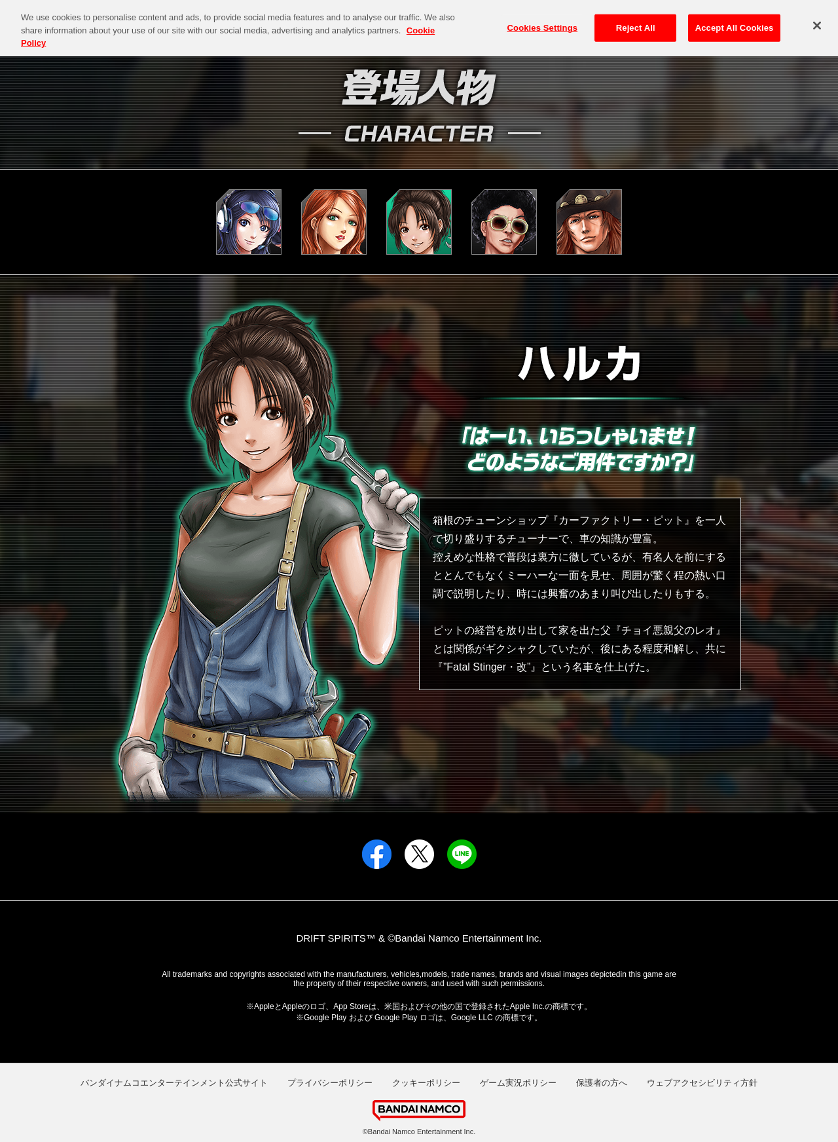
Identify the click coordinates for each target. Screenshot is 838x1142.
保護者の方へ (601, 1083)
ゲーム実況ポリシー (518, 1083)
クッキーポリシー (426, 1083)
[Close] (817, 20)
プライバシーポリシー (330, 1083)
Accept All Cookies (734, 22)
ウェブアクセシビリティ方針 (702, 1083)
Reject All (635, 22)
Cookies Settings (542, 22)
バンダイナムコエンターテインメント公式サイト (174, 1083)
